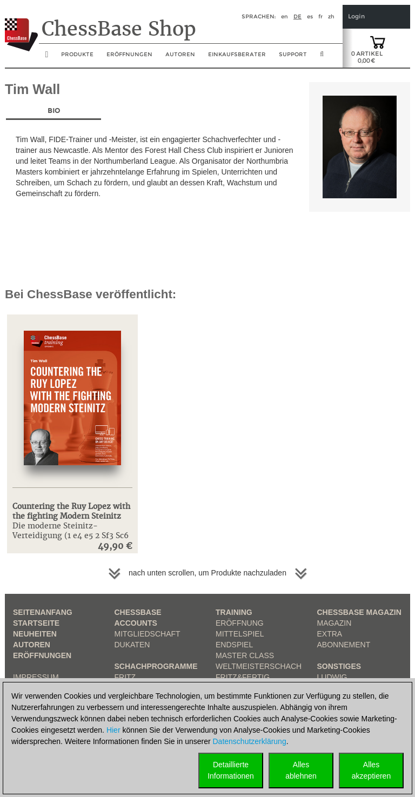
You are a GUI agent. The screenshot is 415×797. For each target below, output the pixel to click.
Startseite (36, 623)
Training (234, 612)
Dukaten (132, 644)
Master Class (245, 655)
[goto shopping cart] (378, 41)
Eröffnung (240, 623)
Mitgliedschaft (147, 633)
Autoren (180, 54)
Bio (54, 110)
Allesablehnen (301, 770)
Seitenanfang (42, 612)
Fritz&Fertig (243, 677)
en (284, 16)
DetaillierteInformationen (231, 770)
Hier (113, 730)
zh (331, 16)
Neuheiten (35, 633)
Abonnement (344, 644)
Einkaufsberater (237, 54)
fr (320, 16)
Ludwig (332, 677)
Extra (330, 633)
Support (293, 54)
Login (356, 16)
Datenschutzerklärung (249, 741)
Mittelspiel (240, 633)
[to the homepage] (21, 26)
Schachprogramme (156, 666)
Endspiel (234, 644)
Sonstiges (339, 666)
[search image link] (321, 57)
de (297, 16)
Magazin (334, 623)
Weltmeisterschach (259, 666)
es (310, 16)
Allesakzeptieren (371, 770)
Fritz (125, 677)
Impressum (36, 677)
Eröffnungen (42, 655)
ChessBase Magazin (359, 612)
